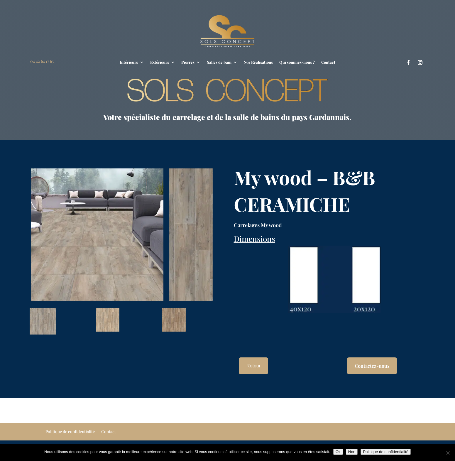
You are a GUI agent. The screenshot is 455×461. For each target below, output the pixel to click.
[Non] (448, 453)
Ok (338, 452)
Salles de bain (219, 62)
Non (351, 452)
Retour (253, 365)
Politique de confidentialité (70, 432)
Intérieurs (129, 62)
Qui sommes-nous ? (297, 62)
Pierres (187, 62)
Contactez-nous (372, 366)
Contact (328, 62)
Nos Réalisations (258, 62)
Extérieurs (159, 62)
